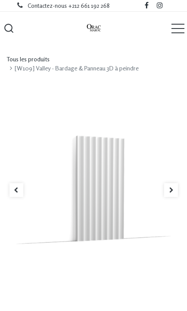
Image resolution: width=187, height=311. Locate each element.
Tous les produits (28, 59)
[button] (8, 28)
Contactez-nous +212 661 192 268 (69, 5)
